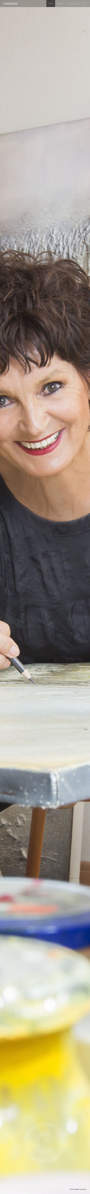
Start (51, 3)
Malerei (60, 3)
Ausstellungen (73, 3)
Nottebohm (11, 3)
